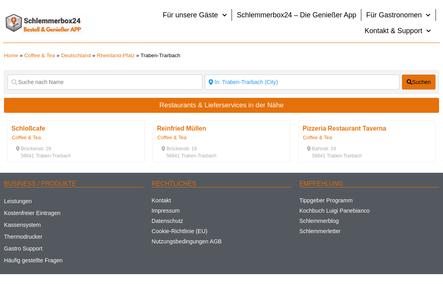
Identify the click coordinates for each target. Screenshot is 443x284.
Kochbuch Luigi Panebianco (334, 210)
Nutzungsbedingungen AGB (186, 241)
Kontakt (161, 200)
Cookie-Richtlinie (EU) (179, 231)
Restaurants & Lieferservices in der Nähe (221, 105)
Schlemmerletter (320, 231)
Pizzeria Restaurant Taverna (344, 128)
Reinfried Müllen (181, 128)
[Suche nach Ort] (302, 82)
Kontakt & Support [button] (397, 30)
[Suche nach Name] (104, 82)
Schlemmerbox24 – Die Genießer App (296, 15)
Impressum (165, 210)
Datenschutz (167, 221)
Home (11, 55)
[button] (33, 148)
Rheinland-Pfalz (116, 55)
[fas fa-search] (419, 82)
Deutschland (76, 55)
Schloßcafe (28, 128)
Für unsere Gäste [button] (195, 15)
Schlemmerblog (319, 221)
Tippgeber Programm (326, 200)
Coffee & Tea (39, 55)
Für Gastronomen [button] (398, 15)
